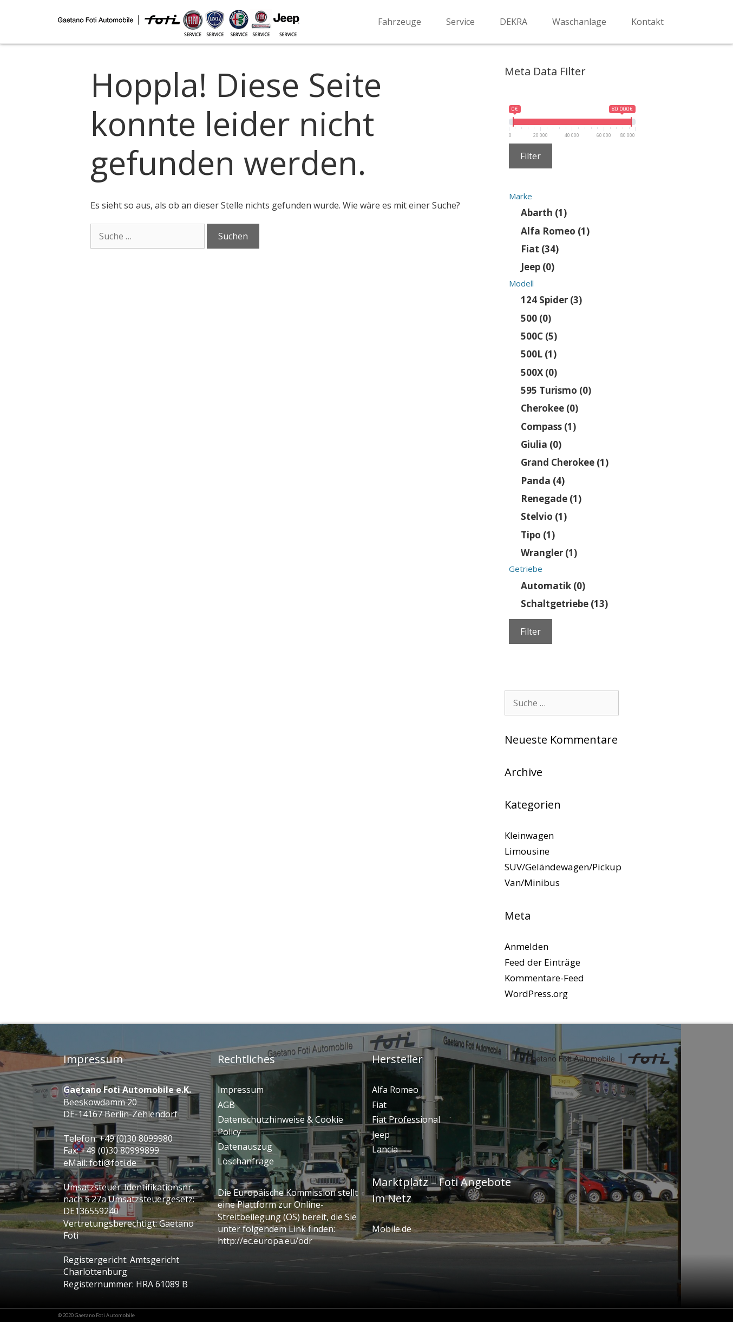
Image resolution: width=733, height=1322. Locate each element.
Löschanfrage (246, 1161)
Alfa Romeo (555, 230)
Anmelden (526, 946)
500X (539, 372)
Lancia (385, 1149)
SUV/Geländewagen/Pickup (563, 867)
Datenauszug (245, 1146)
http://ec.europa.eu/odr (265, 1241)
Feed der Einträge (542, 962)
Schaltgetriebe (564, 603)
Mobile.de (391, 1229)
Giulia (541, 444)
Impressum (241, 1090)
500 (536, 317)
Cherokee (549, 408)
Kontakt (647, 22)
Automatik (553, 585)
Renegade (551, 498)
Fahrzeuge (399, 22)
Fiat (540, 249)
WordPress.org (536, 993)
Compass (548, 426)
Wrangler (549, 552)
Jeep (537, 267)
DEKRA (513, 22)
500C (539, 335)
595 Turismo (556, 389)
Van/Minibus (532, 882)
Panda (543, 480)
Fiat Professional (406, 1119)
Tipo (538, 534)
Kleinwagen (529, 835)
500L (539, 354)
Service (460, 22)
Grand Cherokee (564, 462)
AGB (226, 1105)
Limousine (527, 851)
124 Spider (551, 300)
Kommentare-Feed (544, 978)
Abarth (544, 212)
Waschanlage (579, 22)
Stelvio (544, 516)
